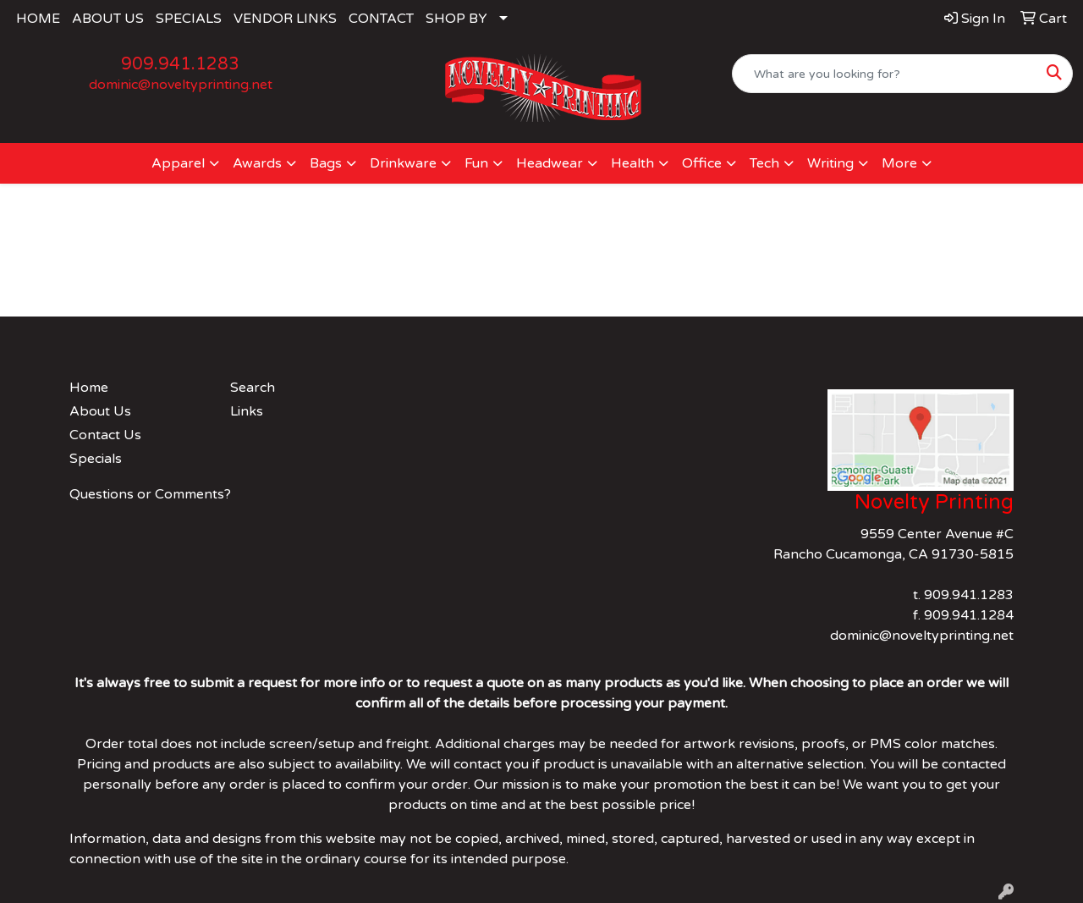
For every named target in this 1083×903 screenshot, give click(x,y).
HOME (38, 18)
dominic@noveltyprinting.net (180, 84)
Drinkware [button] (403, 163)
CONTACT (381, 18)
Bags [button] (326, 163)
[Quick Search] (884, 73)
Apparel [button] (178, 163)
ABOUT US (108, 18)
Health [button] (632, 163)
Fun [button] (476, 163)
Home (88, 387)
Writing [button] (830, 163)
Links (246, 411)
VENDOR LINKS (285, 18)
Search (252, 387)
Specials (95, 458)
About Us (100, 411)
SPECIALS (189, 18)
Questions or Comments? (150, 494)
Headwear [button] (549, 163)
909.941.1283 (180, 64)
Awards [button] (257, 163)
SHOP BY (456, 18)
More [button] (899, 163)
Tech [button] (764, 163)
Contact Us (105, 435)
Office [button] (702, 163)
